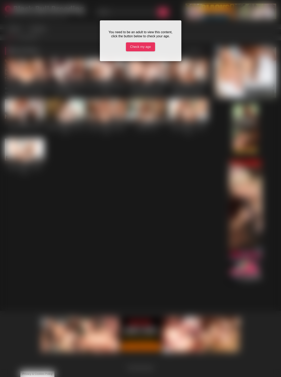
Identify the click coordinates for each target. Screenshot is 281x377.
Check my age (140, 47)
